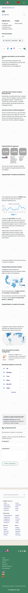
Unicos (17, 503)
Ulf (7, 368)
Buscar (4, 562)
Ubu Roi (8, 384)
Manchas (6, 533)
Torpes (17, 521)
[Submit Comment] (10, 464)
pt (3, 576)
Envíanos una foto (9, 419)
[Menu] (24, 2)
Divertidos (6, 508)
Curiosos (17, 519)
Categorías (5, 560)
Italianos (17, 533)
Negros (5, 529)
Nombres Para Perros (7, 7)
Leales (17, 522)
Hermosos (6, 510)
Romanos (17, 529)
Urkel (8, 388)
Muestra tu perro (7, 566)
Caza (16, 510)
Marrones (6, 531)
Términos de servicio (20, 586)
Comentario (6, 448)
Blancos (6, 527)
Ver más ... (14, 392)
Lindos (5, 503)
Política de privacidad (8, 586)
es (3, 574)
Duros (16, 517)
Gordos (5, 535)
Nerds (16, 507)
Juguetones (7, 517)
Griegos (17, 527)
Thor (7, 376)
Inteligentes (7, 519)
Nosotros (4, 564)
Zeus (8, 380)
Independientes (8, 515)
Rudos (17, 508)
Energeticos (7, 521)
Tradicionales (7, 507)
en (3, 572)
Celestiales (18, 505)
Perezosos (6, 522)
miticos (4, 357)
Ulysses (8, 372)
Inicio (3, 558)
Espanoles (18, 531)
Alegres (17, 515)
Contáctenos (6, 568)
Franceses (18, 535)
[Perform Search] (24, 494)
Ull (13, 7)
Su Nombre (5, 441)
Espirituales (6, 505)
